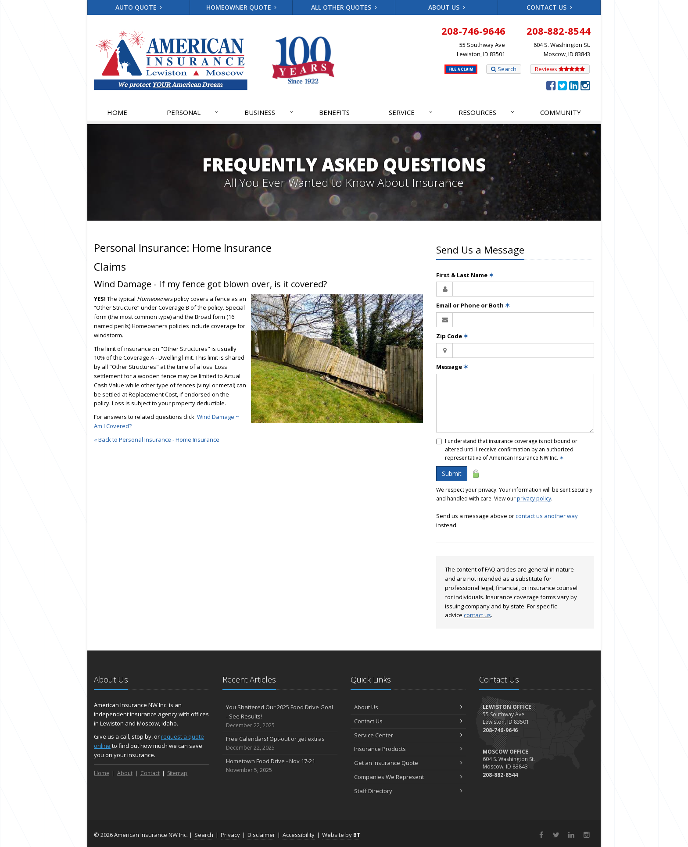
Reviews (560, 69)
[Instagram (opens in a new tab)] (585, 85)
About (125, 773)
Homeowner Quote (241, 7)
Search (503, 69)
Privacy (230, 835)
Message (452, 367)
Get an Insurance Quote (408, 763)
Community (560, 112)
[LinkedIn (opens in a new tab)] (573, 85)
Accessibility (299, 835)
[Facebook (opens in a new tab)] (550, 85)
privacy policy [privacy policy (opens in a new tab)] (534, 498)
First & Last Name (465, 275)
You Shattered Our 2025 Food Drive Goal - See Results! (280, 716)
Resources (487, 112)
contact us (477, 615)
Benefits (334, 112)
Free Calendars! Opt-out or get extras (280, 743)
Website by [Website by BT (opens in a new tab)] (341, 835)
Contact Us (549, 7)
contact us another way (547, 516)
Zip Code (452, 336)
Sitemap (177, 773)
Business (269, 112)
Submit (452, 473)
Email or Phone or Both (473, 305)
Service (411, 112)
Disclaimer (261, 835)
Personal (193, 112)
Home (117, 112)
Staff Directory (408, 791)
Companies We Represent (408, 777)
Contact (150, 773)
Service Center (408, 735)
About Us (446, 7)
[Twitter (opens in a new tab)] (562, 85)
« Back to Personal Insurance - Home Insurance (156, 439)
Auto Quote (138, 7)
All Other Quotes (344, 7)
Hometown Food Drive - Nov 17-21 (280, 765)
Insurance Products (408, 749)
